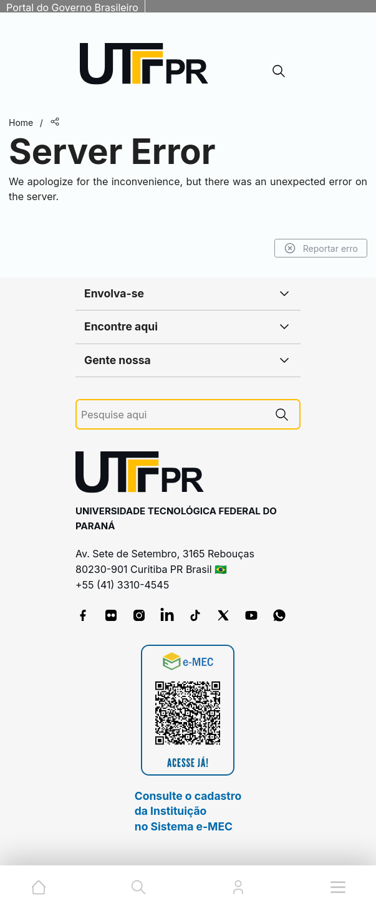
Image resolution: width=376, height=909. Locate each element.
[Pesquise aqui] (172, 414)
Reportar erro (321, 248)
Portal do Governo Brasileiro (72, 7)
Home (21, 122)
